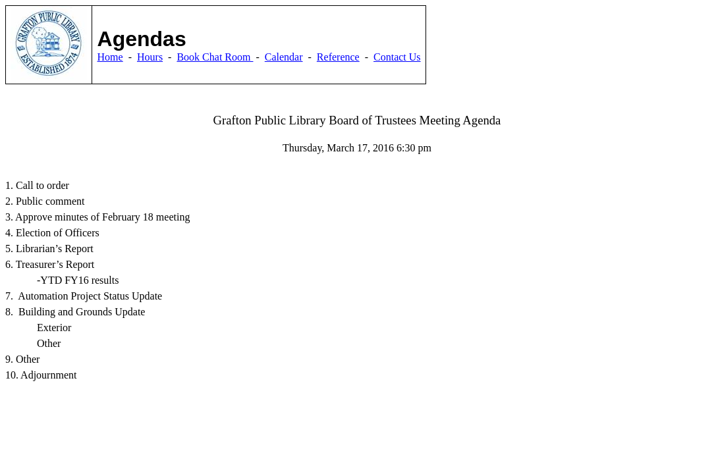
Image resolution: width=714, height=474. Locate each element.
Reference (338, 57)
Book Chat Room (215, 57)
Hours (150, 57)
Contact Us (397, 57)
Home (110, 57)
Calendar (284, 57)
